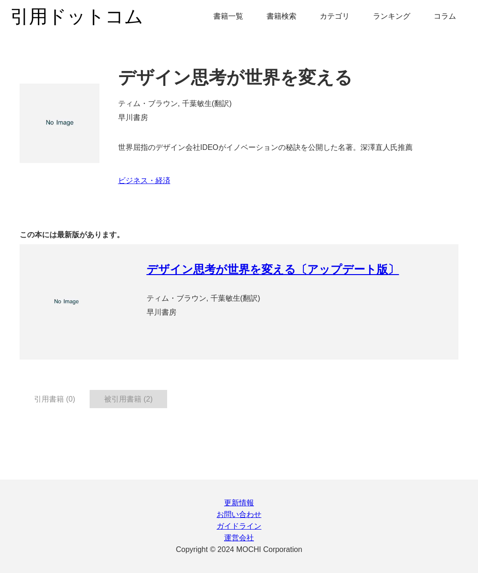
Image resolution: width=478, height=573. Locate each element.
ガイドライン (239, 526)
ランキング (391, 16)
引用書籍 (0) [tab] (54, 399)
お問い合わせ (239, 514)
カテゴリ (335, 16)
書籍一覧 (228, 16)
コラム (445, 16)
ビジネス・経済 (144, 180)
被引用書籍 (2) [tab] (128, 399)
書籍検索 (281, 16)
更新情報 (239, 503)
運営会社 (239, 538)
